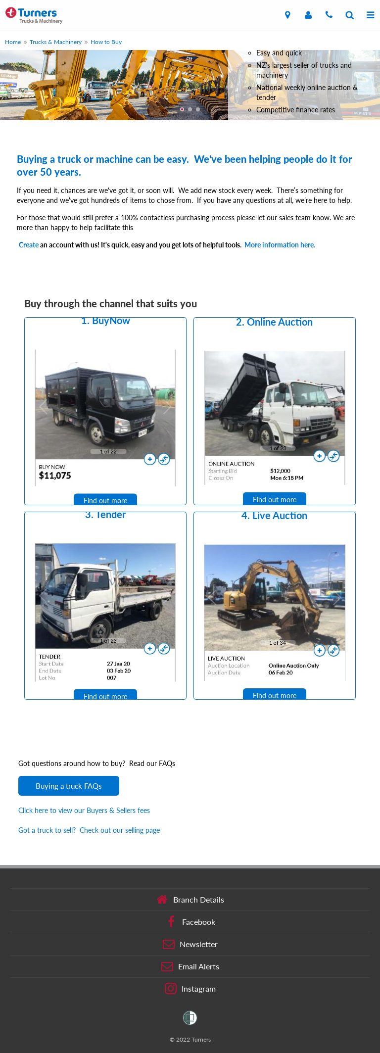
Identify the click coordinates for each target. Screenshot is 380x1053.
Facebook (190, 922)
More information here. (279, 244)
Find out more (105, 501)
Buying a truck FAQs (69, 785)
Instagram (190, 989)
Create (29, 244)
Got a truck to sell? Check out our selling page (89, 830)
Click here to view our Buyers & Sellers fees (84, 810)
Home (13, 42)
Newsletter (190, 944)
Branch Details (190, 900)
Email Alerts (190, 966)
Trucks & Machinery (56, 42)
